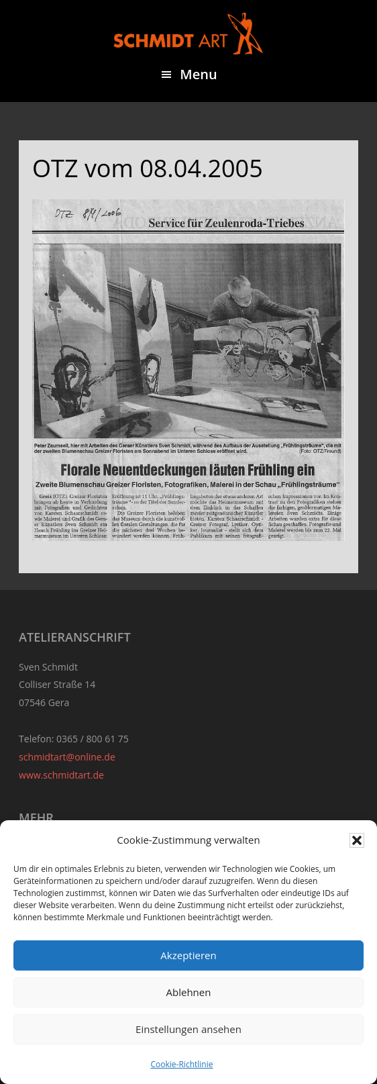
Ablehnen (188, 992)
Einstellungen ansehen (188, 1029)
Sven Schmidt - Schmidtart (188, 33)
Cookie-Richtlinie (182, 1064)
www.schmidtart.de (61, 775)
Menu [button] (198, 74)
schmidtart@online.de (67, 756)
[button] (357, 840)
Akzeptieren (188, 955)
